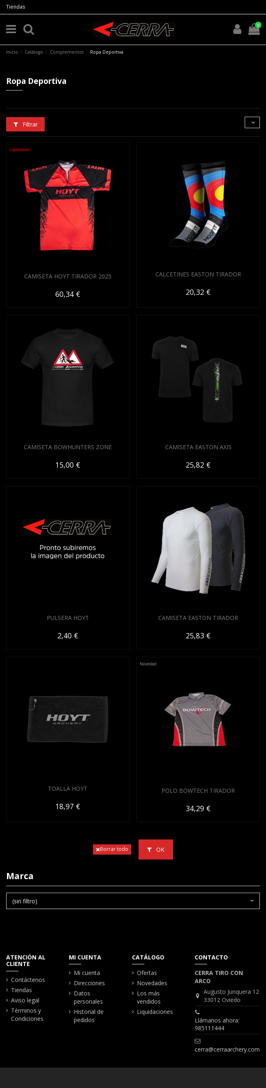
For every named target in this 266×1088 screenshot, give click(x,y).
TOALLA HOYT (67, 788)
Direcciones (89, 983)
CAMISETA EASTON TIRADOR (198, 618)
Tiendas (15, 6)
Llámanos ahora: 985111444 (217, 1024)
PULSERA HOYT (68, 618)
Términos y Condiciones (27, 1014)
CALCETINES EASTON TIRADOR (198, 274)
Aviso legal (25, 1000)
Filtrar (26, 124)
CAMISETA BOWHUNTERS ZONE (68, 447)
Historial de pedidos (89, 1016)
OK (155, 849)
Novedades (152, 983)
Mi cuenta (87, 973)
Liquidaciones (155, 1012)
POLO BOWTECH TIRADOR (198, 790)
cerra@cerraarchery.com (227, 1049)
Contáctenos (28, 980)
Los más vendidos (149, 997)
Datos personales (88, 997)
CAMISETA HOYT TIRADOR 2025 (67, 276)
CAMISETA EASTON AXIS (198, 447)
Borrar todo (112, 849)
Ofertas (147, 973)
